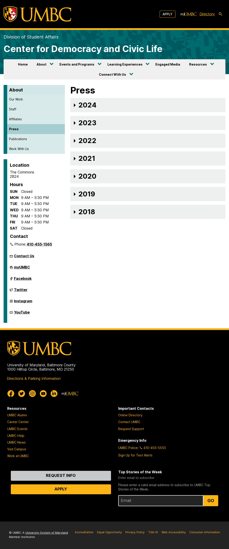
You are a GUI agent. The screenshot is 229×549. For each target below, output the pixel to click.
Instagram (23, 302)
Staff (12, 109)
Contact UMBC (129, 422)
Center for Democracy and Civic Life (83, 48)
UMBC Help (15, 435)
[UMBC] (37, 14)
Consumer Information (204, 532)
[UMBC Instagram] (32, 394)
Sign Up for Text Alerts (135, 455)
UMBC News (16, 442)
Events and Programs (76, 64)
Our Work (16, 99)
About (41, 64)
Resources (198, 64)
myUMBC (22, 268)
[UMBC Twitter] (22, 394)
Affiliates (15, 119)
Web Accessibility (173, 532)
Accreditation (84, 532)
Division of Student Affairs (31, 37)
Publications (18, 139)
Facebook (23, 280)
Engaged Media (167, 64)
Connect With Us (112, 74)
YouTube (22, 314)
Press (14, 129)
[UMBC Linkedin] (54, 394)
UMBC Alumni (17, 415)
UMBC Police (128, 448)
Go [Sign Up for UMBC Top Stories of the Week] (210, 500)
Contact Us (24, 256)
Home (23, 64)
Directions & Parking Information (34, 378)
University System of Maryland (46, 532)
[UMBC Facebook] (11, 394)
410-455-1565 (39, 244)
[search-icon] (220, 14)
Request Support (131, 429)
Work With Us (19, 149)
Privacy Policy (135, 532)
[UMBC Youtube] (43, 394)
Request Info (61, 475)
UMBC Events (17, 429)
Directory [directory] (207, 14)
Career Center (18, 422)
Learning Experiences (125, 64)
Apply (167, 14)
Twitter (20, 291)
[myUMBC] (188, 14)
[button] (148, 105)
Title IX (153, 532)
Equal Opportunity (109, 532)
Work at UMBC (18, 456)
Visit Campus (16, 449)
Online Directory (130, 415)
